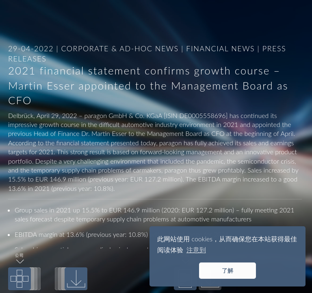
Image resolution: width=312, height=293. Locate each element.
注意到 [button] (196, 250)
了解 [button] (227, 270)
